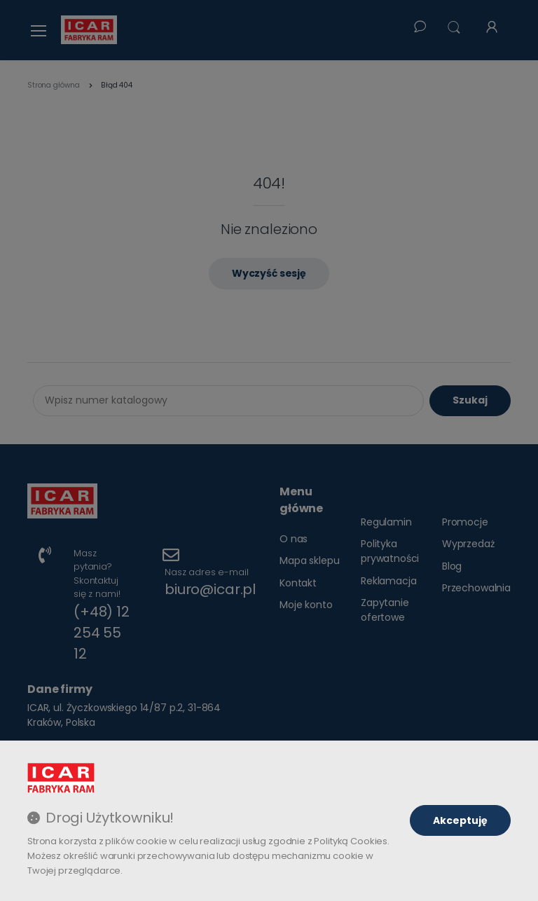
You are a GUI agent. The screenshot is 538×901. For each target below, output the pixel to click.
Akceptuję (460, 820)
